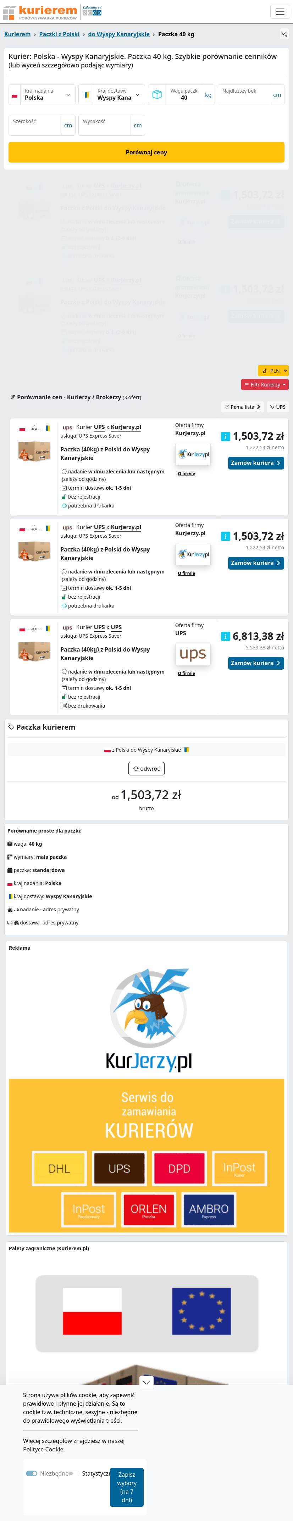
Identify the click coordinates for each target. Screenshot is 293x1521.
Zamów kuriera (256, 479)
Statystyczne (98, 1473)
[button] (225, 553)
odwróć (149, 685)
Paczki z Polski (59, 34)
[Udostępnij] (284, 33)
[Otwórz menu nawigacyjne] (280, 12)
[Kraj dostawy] (119, 94)
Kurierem (17, 34)
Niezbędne (54, 1473)
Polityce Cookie (43, 1449)
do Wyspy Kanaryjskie (119, 34)
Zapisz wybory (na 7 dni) (127, 1487)
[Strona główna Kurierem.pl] (51, 12)
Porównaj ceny (146, 152)
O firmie (186, 490)
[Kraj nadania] (48, 94)
